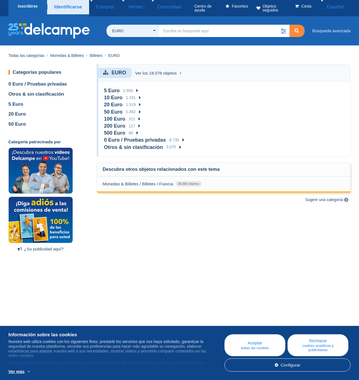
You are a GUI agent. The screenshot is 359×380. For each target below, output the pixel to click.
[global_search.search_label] (224, 27)
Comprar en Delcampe (220, 320)
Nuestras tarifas (23, 327)
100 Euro (114, 115)
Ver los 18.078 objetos (158, 69)
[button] (283, 27)
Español (339, 6)
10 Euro (113, 93)
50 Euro (17, 120)
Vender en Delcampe (218, 327)
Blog (111, 313)
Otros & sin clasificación (36, 90)
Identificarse (66, 6)
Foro (108, 327)
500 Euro (114, 129)
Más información (66, 372)
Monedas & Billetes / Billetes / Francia (138, 180)
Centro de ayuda (214, 313)
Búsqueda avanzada (331, 26)
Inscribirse (28, 6)
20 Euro (17, 110)
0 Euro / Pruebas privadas (37, 80)
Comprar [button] (98, 6)
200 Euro (114, 122)
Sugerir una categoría (324, 196)
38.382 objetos (188, 179)
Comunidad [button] (149, 6)
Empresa (19, 320)
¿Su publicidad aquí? (41, 245)
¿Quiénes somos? (25, 313)
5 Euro (15, 100)
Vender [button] (122, 6)
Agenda (111, 320)
